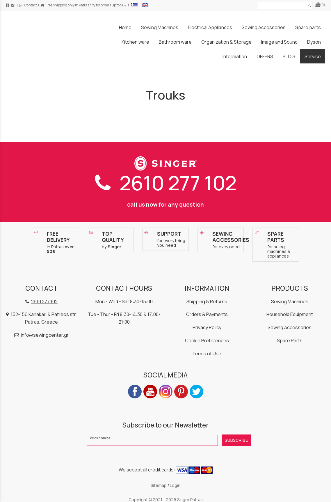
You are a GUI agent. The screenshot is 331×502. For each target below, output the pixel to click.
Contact (28, 5)
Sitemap (159, 485)
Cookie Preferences (207, 340)
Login (175, 485)
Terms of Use (206, 353)
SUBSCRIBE (236, 440)
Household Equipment (289, 314)
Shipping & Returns (206, 301)
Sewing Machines (289, 301)
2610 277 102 (165, 182)
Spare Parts (289, 340)
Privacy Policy (207, 327)
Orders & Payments (207, 314)
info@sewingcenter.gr (45, 335)
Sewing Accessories (290, 327)
